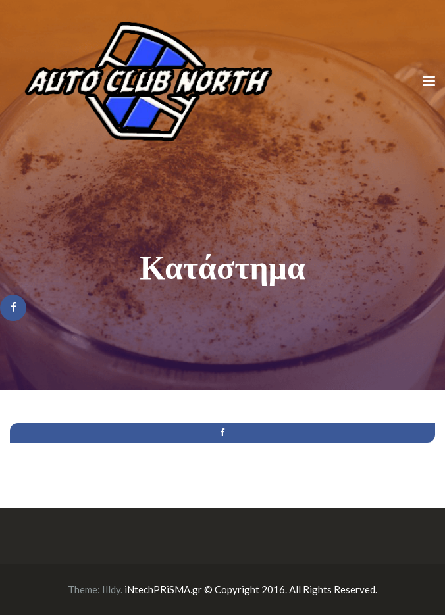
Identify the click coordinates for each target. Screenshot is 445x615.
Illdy (111, 589)
